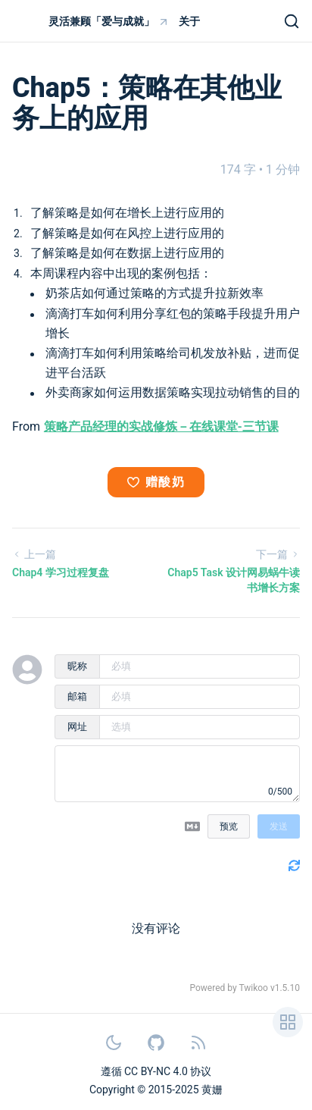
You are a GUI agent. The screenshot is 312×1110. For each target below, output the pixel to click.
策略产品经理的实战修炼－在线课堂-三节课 (161, 426)
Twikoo (253, 988)
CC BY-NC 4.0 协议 (167, 1071)
